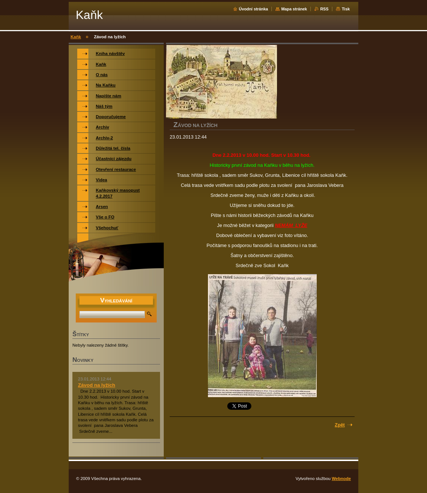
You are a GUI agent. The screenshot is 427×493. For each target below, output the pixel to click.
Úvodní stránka (253, 9)
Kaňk (76, 37)
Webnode (341, 478)
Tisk (346, 9)
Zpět (340, 425)
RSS (324, 9)
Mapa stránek (294, 9)
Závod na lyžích (96, 385)
